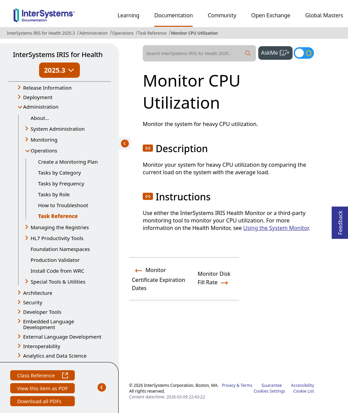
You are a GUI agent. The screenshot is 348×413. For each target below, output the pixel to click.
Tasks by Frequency (61, 183)
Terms (247, 385)
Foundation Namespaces (60, 249)
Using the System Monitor (276, 228)
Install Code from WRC (57, 270)
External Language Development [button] (62, 336)
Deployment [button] (37, 97)
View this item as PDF (42, 389)
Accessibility (302, 385)
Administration (93, 33)
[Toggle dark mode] (304, 53)
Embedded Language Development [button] (48, 324)
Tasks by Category (59, 172)
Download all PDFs (40, 402)
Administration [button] (40, 106)
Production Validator (55, 259)
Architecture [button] (37, 292)
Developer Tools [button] (42, 311)
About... (40, 117)
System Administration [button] (58, 128)
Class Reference (42, 376)
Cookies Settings (269, 391)
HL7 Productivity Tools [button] (57, 238)
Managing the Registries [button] (60, 227)
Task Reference (152, 33)
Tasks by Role (54, 194)
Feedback (340, 220)
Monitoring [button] (44, 139)
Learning (128, 15)
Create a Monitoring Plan (68, 161)
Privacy (229, 385)
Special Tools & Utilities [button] (58, 281)
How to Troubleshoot (63, 205)
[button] (148, 148)
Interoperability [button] (41, 346)
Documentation (173, 15)
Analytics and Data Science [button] (55, 355)
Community (222, 15)
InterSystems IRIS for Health (58, 54)
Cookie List (303, 391)
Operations (123, 33)
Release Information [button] (47, 87)
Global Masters (324, 15)
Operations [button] (44, 150)
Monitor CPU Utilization (194, 33)
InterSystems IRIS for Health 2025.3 (41, 33)
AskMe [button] (277, 52)
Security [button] (32, 302)
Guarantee (272, 385)
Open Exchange (270, 15)
